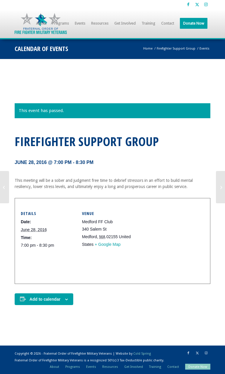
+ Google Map (107, 244)
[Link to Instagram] (206, 4)
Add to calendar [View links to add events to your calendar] (45, 299)
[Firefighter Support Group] (4, 187)
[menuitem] (41, 23)
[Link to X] (197, 4)
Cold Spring (142, 354)
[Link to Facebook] (188, 4)
